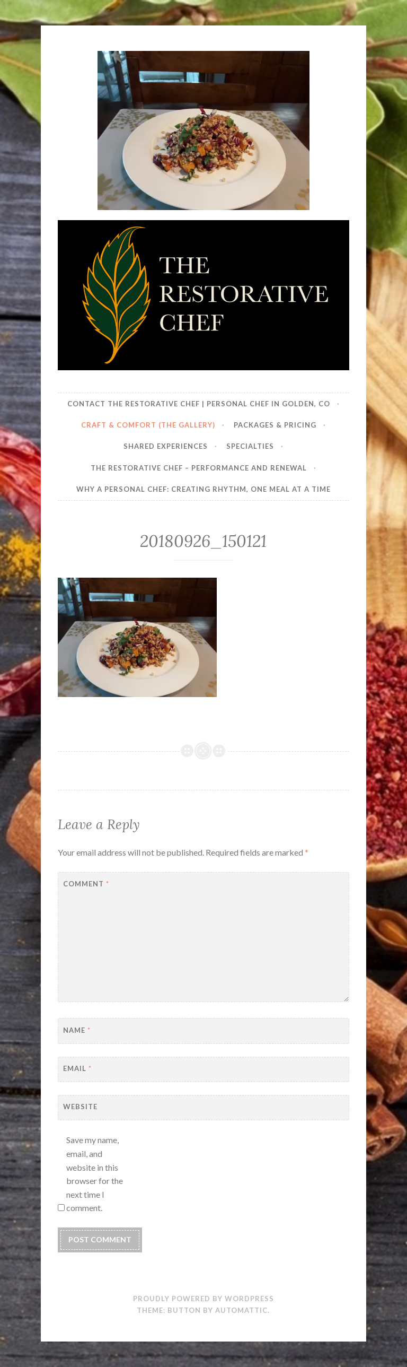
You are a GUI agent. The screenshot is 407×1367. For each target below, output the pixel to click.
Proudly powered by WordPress (203, 1298)
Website (80, 1106)
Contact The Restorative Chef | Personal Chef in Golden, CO (198, 403)
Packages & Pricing (275, 425)
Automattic (241, 1310)
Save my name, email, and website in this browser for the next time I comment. (94, 1174)
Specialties (250, 446)
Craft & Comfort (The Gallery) (148, 425)
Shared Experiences (165, 446)
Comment (86, 884)
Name (77, 1030)
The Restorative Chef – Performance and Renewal (199, 468)
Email (77, 1068)
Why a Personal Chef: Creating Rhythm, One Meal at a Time (203, 489)
